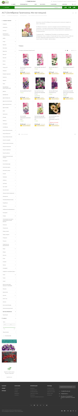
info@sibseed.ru (64, 393)
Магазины (32, 388)
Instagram (37, 405)
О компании (17, 388)
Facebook (34, 405)
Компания (17, 385)
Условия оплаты (33, 389)
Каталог (4, 385)
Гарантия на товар (34, 393)
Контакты (16, 395)
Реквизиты (17, 393)
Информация (33, 385)
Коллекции (49, 395)
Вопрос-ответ (50, 393)
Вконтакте (31, 405)
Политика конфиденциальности (37, 396)
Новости (16, 389)
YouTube (40, 405)
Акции (3, 388)
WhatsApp (46, 405)
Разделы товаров (7, 20)
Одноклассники (43, 405)
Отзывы (16, 391)
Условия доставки (34, 391)
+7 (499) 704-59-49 (30, 1)
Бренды (4, 390)
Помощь (49, 385)
